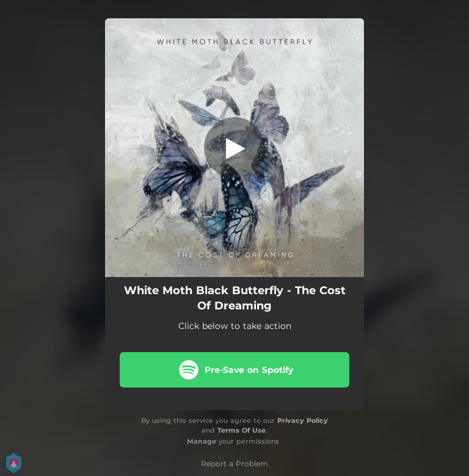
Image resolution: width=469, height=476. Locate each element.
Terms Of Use (241, 430)
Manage (201, 441)
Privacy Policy (302, 420)
